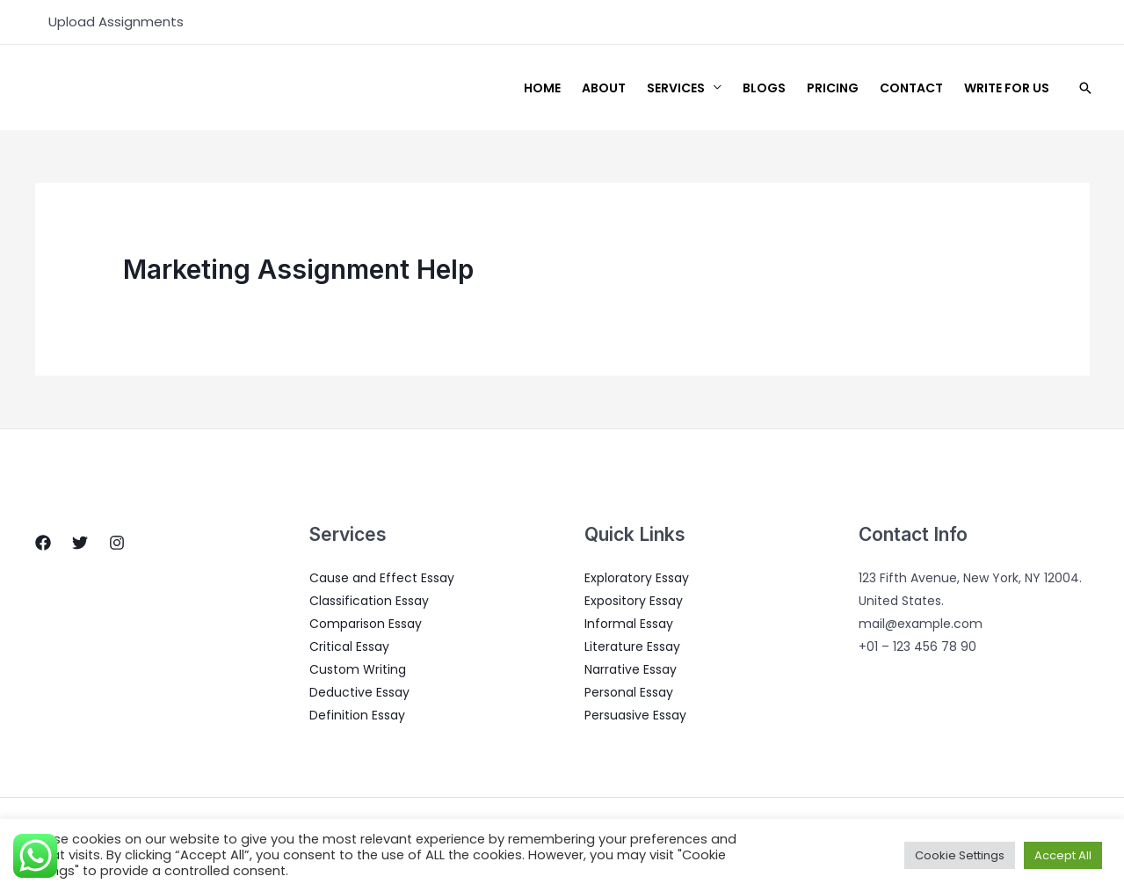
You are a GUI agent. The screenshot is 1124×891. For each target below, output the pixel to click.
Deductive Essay (359, 692)
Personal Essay (628, 692)
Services (676, 88)
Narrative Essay (630, 669)
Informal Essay (628, 623)
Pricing (833, 88)
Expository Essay (633, 601)
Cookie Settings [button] (959, 855)
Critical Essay (349, 646)
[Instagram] (117, 543)
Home (542, 88)
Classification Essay (369, 601)
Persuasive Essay (635, 715)
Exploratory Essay (636, 578)
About (604, 88)
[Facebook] (43, 543)
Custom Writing (357, 669)
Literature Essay (632, 646)
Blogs (764, 88)
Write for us (1006, 88)
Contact (911, 88)
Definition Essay (357, 715)
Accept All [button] (1062, 855)
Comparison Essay (365, 623)
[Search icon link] (1085, 88)
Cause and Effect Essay (381, 578)
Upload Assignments (116, 21)
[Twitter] (80, 543)
